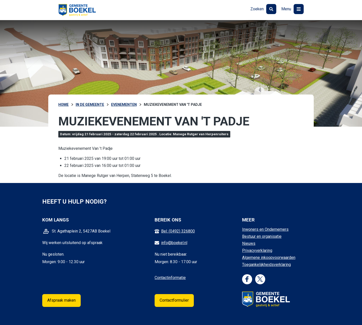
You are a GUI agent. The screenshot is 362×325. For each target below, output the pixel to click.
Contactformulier (174, 300)
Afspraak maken (61, 300)
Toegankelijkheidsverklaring (266, 264)
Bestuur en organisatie (262, 236)
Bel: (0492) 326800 (178, 231)
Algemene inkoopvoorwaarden (268, 257)
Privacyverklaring (257, 250)
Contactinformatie (170, 277)
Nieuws (248, 243)
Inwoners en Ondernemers (265, 229)
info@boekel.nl (174, 242)
